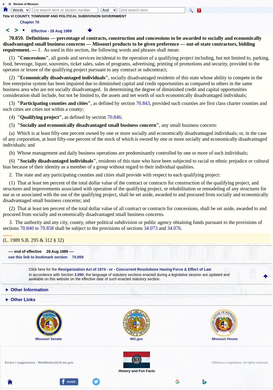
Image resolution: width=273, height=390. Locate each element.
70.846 (114, 117)
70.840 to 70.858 (37, 228)
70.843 (143, 103)
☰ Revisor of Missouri (22, 4)
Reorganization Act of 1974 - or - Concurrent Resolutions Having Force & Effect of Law (134, 269)
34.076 (174, 228)
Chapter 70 (29, 22)
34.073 (150, 228)
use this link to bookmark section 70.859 (45, 257)
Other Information (29, 289)
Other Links (23, 299)
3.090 (79, 275)
